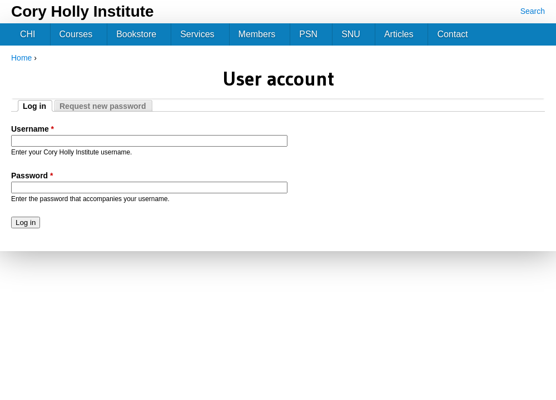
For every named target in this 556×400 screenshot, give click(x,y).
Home (21, 57)
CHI (28, 34)
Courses (76, 34)
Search (532, 11)
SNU (350, 34)
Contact (452, 34)
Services (197, 34)
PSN (308, 34)
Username (32, 128)
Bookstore (136, 34)
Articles (398, 34)
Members (257, 34)
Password (32, 175)
